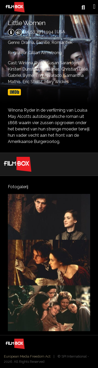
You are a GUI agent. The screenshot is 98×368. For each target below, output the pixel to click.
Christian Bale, (74, 69)
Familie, (43, 42)
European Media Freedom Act (27, 356)
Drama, (28, 42)
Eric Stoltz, (33, 81)
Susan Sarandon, (63, 62)
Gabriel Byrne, (22, 75)
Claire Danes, (48, 69)
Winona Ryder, (32, 62)
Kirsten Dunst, (22, 69)
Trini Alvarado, (50, 75)
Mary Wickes (56, 81)
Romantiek (61, 42)
